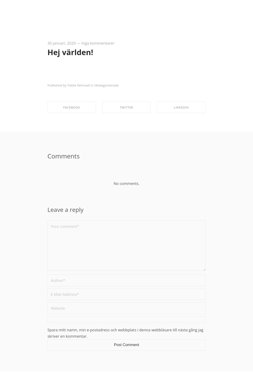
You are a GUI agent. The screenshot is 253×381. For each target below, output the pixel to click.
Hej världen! (70, 52)
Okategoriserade (106, 85)
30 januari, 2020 (61, 43)
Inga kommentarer (98, 43)
